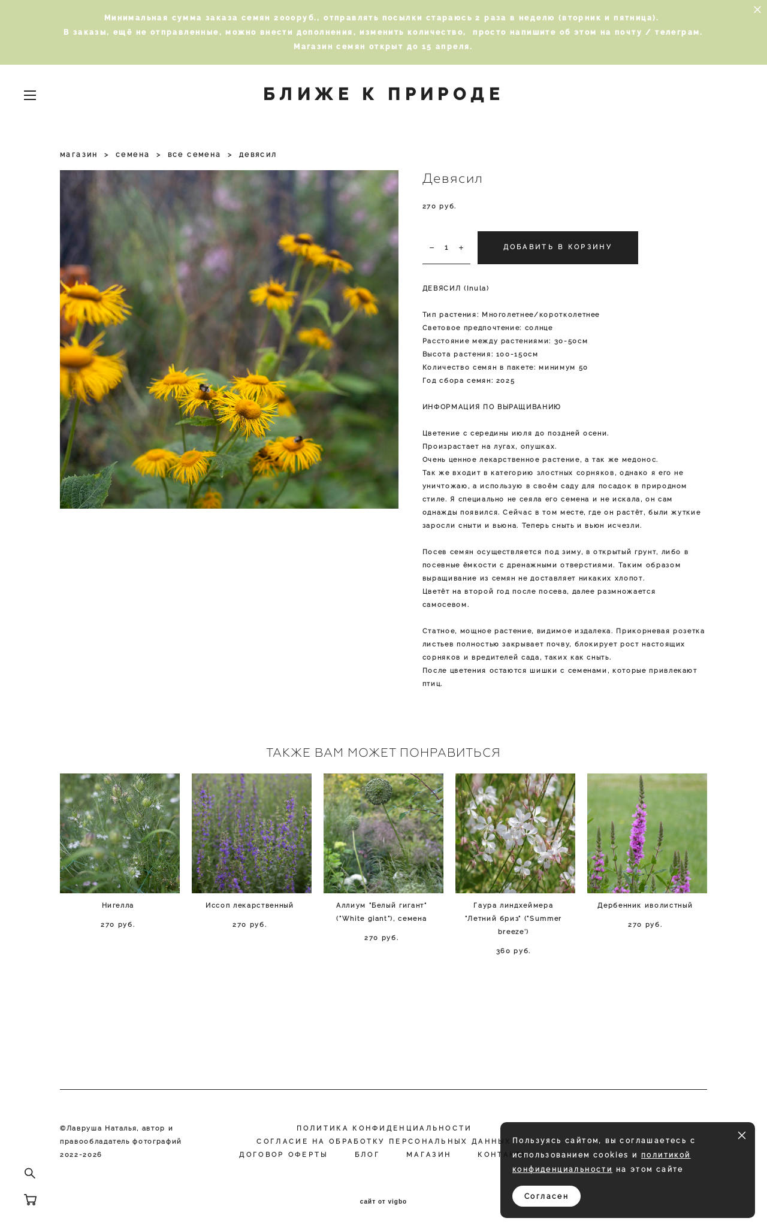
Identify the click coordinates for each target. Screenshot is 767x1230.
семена (133, 154)
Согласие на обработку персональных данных (383, 1142)
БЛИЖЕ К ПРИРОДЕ (383, 94)
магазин (79, 154)
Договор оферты (283, 1155)
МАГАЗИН (428, 1155)
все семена (195, 154)
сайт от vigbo (383, 1202)
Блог (367, 1155)
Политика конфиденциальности (384, 1128)
